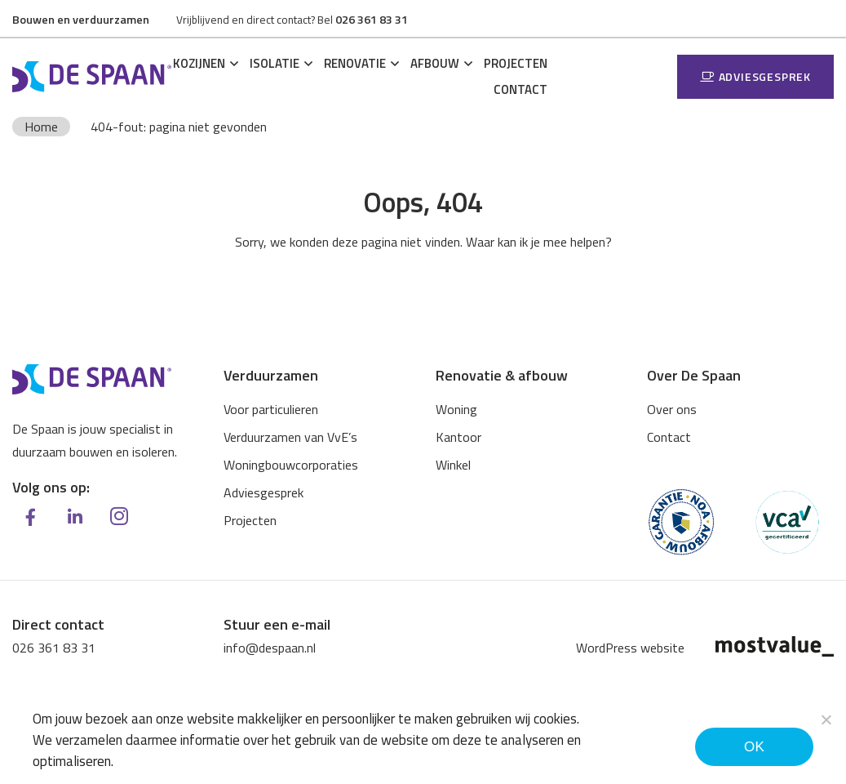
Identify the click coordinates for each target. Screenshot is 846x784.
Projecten (515, 63)
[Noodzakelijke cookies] (825, 719)
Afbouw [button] (434, 63)
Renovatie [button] (355, 63)
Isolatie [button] (274, 63)
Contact (520, 89)
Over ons (672, 409)
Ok (754, 747)
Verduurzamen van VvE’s (290, 437)
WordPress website (630, 647)
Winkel (453, 464)
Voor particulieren (271, 409)
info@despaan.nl (270, 647)
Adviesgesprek (755, 76)
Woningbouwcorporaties (291, 464)
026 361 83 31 (53, 647)
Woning (456, 409)
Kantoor (458, 437)
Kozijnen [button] (199, 63)
